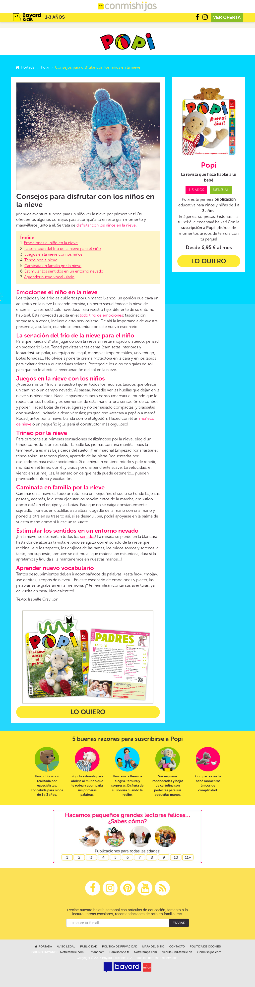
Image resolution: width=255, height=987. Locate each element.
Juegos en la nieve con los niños (53, 254)
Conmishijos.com (209, 952)
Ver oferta (227, 17)
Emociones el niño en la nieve (51, 243)
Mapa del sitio (153, 946)
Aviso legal (66, 946)
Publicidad (88, 946)
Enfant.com (97, 952)
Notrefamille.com (71, 952)
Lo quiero (87, 712)
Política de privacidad (119, 946)
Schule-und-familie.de (177, 952)
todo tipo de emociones (101, 315)
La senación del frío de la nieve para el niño (62, 248)
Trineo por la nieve (40, 260)
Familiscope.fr (119, 952)
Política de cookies (205, 946)
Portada (25, 67)
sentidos (87, 536)
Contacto (177, 946)
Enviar (179, 923)
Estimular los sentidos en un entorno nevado (63, 271)
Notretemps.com (145, 952)
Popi (45, 67)
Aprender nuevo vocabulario (49, 277)
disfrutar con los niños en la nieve (106, 225)
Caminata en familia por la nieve (52, 266)
